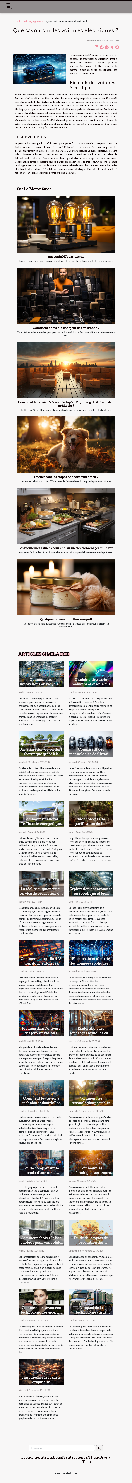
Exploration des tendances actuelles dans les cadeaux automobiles (91, 1033)
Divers (105, 1457)
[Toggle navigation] (8, 6)
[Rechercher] (62, 1448)
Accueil (16, 22)
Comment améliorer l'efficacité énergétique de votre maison (41, 824)
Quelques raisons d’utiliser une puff (66, 619)
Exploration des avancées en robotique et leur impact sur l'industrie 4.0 (91, 893)
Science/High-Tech (33, 22)
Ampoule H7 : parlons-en (66, 256)
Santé (68, 1457)
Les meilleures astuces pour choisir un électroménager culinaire (66, 548)
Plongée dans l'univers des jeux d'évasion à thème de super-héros (41, 1033)
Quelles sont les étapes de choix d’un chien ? (66, 477)
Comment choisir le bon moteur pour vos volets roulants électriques (41, 1242)
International (51, 1457)
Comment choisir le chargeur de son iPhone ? (66, 328)
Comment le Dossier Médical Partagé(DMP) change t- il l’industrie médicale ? (66, 403)
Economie (30, 1457)
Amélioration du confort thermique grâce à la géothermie (41, 754)
